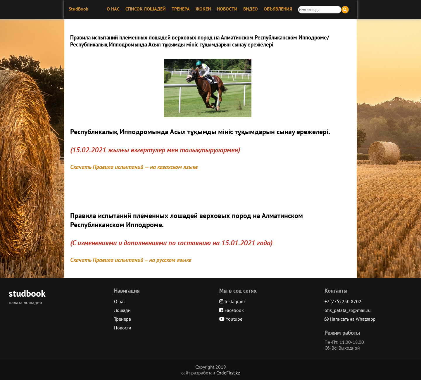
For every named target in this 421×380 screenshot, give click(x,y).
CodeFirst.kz (228, 373)
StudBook (78, 9)
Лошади (122, 310)
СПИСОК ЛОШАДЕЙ (145, 9)
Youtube (230, 319)
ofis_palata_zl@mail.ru (348, 310)
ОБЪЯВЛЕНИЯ (278, 9)
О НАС (113, 9)
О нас (119, 301)
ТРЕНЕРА (181, 9)
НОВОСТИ (227, 9)
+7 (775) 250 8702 (343, 301)
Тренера (122, 319)
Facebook (231, 310)
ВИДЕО (250, 9)
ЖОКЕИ (203, 9)
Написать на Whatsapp (350, 319)
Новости (122, 328)
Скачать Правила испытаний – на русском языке (130, 260)
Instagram (232, 301)
